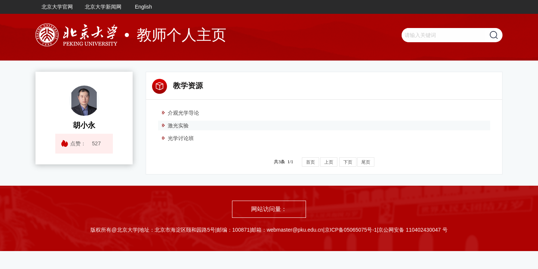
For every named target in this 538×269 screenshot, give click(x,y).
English (143, 7)
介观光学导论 (180, 113)
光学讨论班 (177, 138)
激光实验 (175, 126)
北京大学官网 (57, 7)
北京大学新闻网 (103, 7)
